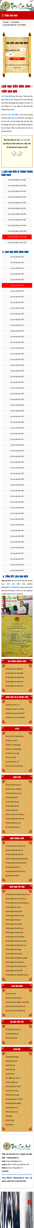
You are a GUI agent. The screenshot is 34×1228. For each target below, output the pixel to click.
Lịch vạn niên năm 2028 (17, 308)
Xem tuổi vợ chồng (14, 789)
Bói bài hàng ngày (12, 1057)
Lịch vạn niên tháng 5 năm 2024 (17, 203)
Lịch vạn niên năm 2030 (17, 319)
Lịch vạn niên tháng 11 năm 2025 (17, 1002)
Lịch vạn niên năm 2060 (17, 490)
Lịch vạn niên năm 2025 (17, 291)
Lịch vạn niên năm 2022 (17, 274)
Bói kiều (9, 1116)
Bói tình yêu (10, 1065)
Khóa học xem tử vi (13, 705)
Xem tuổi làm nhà (13, 785)
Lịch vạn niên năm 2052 (17, 445)
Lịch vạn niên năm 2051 (17, 439)
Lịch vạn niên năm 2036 (17, 354)
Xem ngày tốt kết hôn (14, 928)
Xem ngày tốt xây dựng (14, 954)
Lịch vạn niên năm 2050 (17, 433)
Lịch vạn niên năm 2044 (17, 399)
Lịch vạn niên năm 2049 (17, 428)
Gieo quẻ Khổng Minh (13, 1103)
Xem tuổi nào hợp (12, 802)
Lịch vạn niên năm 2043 (17, 394)
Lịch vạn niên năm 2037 (17, 359)
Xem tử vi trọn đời (12, 753)
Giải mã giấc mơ (12, 1082)
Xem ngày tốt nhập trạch (16, 945)
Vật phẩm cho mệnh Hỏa (14, 682)
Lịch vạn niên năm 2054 (17, 456)
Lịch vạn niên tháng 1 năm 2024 (17, 180)
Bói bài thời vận (11, 1112)
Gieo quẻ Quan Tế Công (14, 1099)
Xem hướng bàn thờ (13, 867)
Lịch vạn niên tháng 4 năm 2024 (17, 197)
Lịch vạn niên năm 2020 (17, 262)
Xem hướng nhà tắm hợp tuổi (16, 863)
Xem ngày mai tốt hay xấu (16, 899)
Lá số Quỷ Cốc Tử (12, 762)
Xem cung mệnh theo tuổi (15, 819)
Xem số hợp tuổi (12, 810)
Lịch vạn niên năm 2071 (17, 553)
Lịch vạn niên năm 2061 (17, 496)
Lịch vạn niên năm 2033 (17, 337)
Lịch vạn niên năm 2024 (17, 285)
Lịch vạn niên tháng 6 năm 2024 (17, 208)
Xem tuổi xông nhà (12, 827)
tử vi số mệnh (6, 1184)
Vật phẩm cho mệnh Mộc (14, 673)
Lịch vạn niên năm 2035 (17, 348)
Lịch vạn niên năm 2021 (17, 268)
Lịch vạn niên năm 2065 (17, 519)
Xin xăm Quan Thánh (13, 1086)
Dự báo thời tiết (11, 1038)
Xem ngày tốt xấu (13, 907)
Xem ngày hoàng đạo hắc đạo (16, 941)
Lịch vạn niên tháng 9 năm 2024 (17, 225)
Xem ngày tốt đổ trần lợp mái (16, 966)
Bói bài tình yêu (11, 1061)
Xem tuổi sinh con (13, 793)
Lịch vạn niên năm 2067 (17, 530)
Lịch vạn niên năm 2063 (17, 508)
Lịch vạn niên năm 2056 (17, 468)
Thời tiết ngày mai (12, 1034)
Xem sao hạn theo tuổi (15, 814)
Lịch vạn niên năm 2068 (17, 536)
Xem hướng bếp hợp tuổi (14, 854)
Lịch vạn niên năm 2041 (17, 382)
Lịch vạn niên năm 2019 (17, 257)
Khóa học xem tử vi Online (15, 709)
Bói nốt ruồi (10, 1069)
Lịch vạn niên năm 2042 (17, 388)
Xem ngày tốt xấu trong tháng (17, 903)
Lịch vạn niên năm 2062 (17, 502)
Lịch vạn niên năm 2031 (17, 325)
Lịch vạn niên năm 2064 (17, 513)
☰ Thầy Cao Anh (9, 15)
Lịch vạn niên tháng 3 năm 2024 (17, 191)
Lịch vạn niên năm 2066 (17, 525)
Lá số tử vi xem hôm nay (14, 766)
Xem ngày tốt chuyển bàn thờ (17, 975)
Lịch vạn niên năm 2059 (17, 485)
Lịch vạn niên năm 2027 (17, 302)
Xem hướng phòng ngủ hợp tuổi (17, 859)
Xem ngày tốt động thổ (14, 911)
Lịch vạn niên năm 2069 (17, 542)
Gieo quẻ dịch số (12, 1108)
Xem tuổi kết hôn (13, 823)
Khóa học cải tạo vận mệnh (15, 717)
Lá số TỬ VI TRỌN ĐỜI (15, 736)
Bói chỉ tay (10, 1074)
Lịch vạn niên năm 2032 (17, 331)
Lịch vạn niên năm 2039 (17, 371)
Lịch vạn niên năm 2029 (17, 314)
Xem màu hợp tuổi (12, 806)
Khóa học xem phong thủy (15, 713)
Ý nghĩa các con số (13, 1078)
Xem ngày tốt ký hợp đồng (15, 937)
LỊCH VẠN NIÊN (6, 96)
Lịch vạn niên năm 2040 (17, 376)
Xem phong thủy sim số (15, 871)
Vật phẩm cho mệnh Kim (14, 669)
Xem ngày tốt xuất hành (14, 971)
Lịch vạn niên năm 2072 (17, 559)
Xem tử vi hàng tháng (13, 749)
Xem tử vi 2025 (11, 741)
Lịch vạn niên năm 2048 (17, 422)
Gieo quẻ (9, 1124)
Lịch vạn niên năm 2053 (17, 451)
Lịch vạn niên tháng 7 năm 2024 (17, 214)
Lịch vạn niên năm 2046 (17, 411)
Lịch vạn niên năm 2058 (17, 479)
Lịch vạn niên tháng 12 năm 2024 (17, 242)
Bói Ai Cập (10, 1120)
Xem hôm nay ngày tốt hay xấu (17, 894)
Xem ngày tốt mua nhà (14, 924)
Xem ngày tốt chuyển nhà (15, 962)
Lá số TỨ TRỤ (11, 757)
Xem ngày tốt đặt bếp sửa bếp (16, 958)
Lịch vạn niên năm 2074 (17, 570)
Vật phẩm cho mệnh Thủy (15, 677)
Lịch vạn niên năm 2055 (17, 462)
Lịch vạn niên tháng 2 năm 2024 (17, 185)
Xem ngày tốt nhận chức (14, 932)
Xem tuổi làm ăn (12, 797)
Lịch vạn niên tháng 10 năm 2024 (17, 231)
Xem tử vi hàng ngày (13, 745)
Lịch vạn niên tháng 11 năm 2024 (17, 237)
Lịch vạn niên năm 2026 (17, 297)
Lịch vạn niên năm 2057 (17, 473)
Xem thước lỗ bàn (12, 876)
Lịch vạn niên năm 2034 (17, 342)
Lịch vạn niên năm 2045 (17, 405)
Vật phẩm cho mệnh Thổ (14, 686)
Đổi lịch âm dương (13, 998)
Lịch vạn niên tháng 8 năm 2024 (17, 220)
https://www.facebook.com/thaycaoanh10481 (17, 1174)
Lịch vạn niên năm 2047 (17, 416)
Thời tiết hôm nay (13, 1029)
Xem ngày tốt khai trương (15, 916)
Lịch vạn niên (11, 994)
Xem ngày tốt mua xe (13, 920)
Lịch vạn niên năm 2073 (17, 565)
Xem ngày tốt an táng (13, 949)
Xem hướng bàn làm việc (14, 850)
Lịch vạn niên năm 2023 (17, 279)
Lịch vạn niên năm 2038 (17, 365)
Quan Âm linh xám (12, 1095)
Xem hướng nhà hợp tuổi (16, 846)
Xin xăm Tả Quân (12, 1091)
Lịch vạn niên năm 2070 (17, 547)
